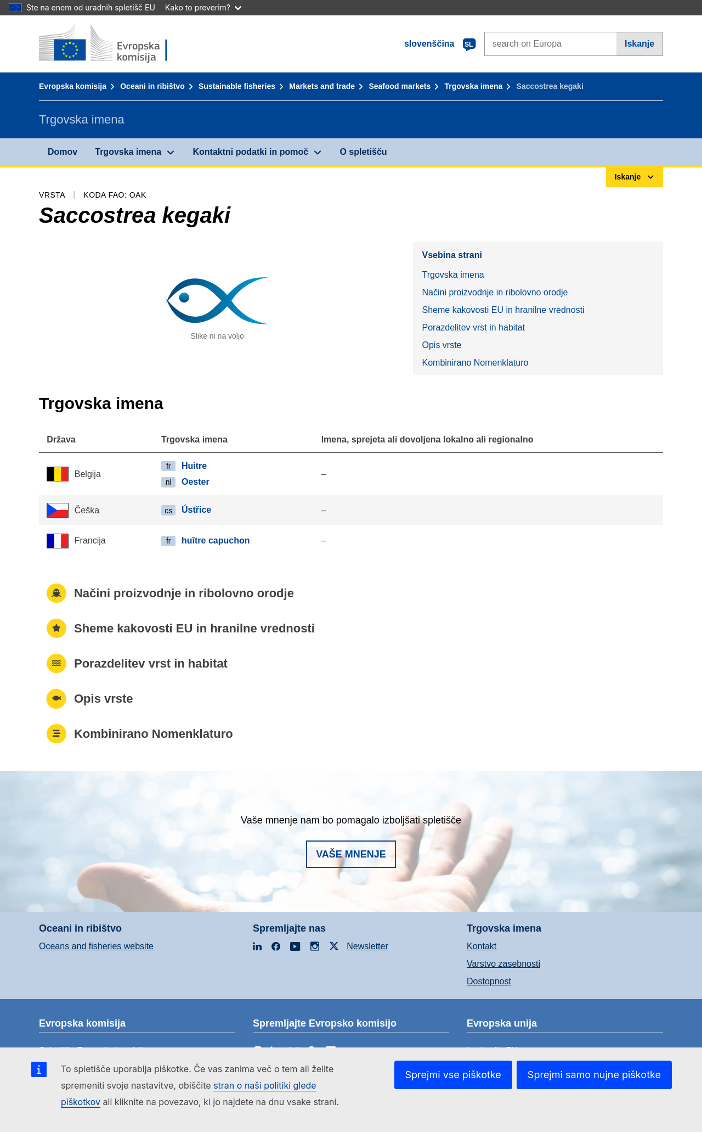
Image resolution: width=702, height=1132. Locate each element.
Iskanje (639, 43)
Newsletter (367, 946)
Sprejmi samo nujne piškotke (594, 1074)
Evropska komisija (72, 86)
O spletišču (363, 151)
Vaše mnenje (351, 854)
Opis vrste (441, 345)
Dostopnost (489, 981)
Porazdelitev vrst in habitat (473, 327)
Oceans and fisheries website (96, 946)
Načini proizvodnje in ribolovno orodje (495, 292)
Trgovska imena (473, 86)
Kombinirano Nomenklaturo (475, 362)
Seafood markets (400, 86)
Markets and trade (322, 86)
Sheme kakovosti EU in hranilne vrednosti (503, 310)
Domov (62, 151)
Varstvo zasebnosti (503, 963)
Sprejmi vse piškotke (453, 1074)
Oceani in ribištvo (152, 86)
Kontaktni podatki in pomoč (250, 151)
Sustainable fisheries (237, 86)
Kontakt (481, 946)
